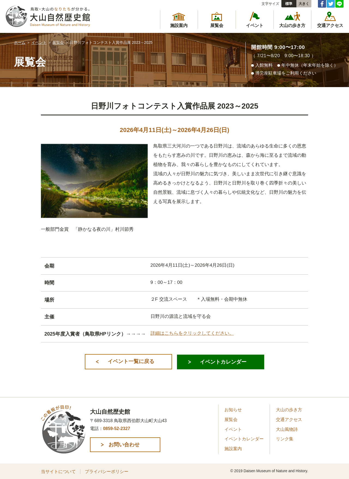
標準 (288, 4)
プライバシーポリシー (106, 471)
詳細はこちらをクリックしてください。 (192, 333)
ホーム (19, 42)
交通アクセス (289, 419)
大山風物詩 (287, 429)
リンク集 (284, 439)
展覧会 (58, 42)
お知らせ (233, 409)
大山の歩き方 (289, 409)
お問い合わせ (126, 444)
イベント (39, 42)
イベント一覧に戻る (130, 361)
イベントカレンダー (223, 361)
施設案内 (233, 448)
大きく (304, 4)
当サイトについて (58, 471)
